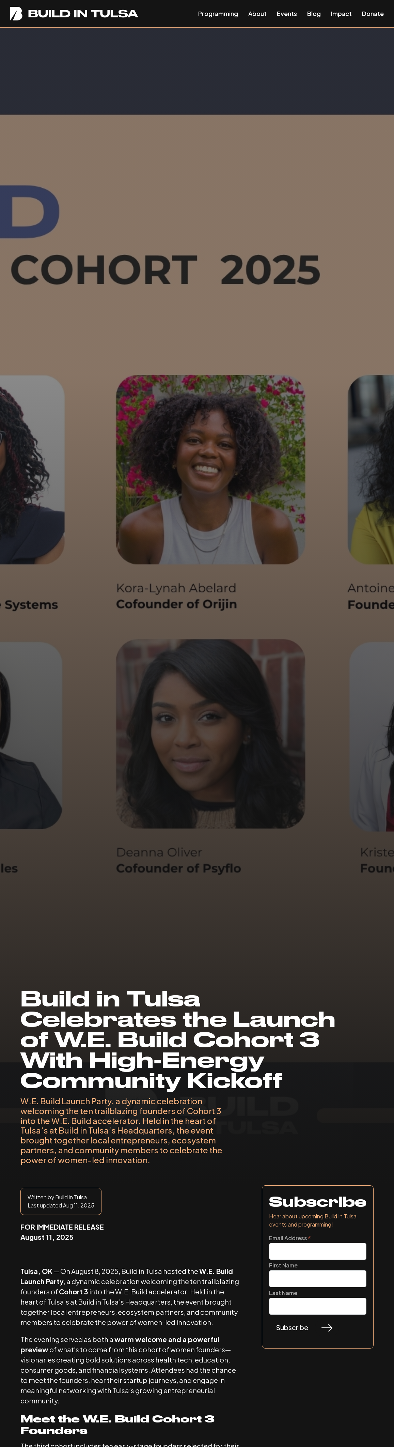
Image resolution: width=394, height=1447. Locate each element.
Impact (341, 13)
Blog (314, 13)
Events (287, 13)
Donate (373, 13)
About (257, 13)
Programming (218, 13)
